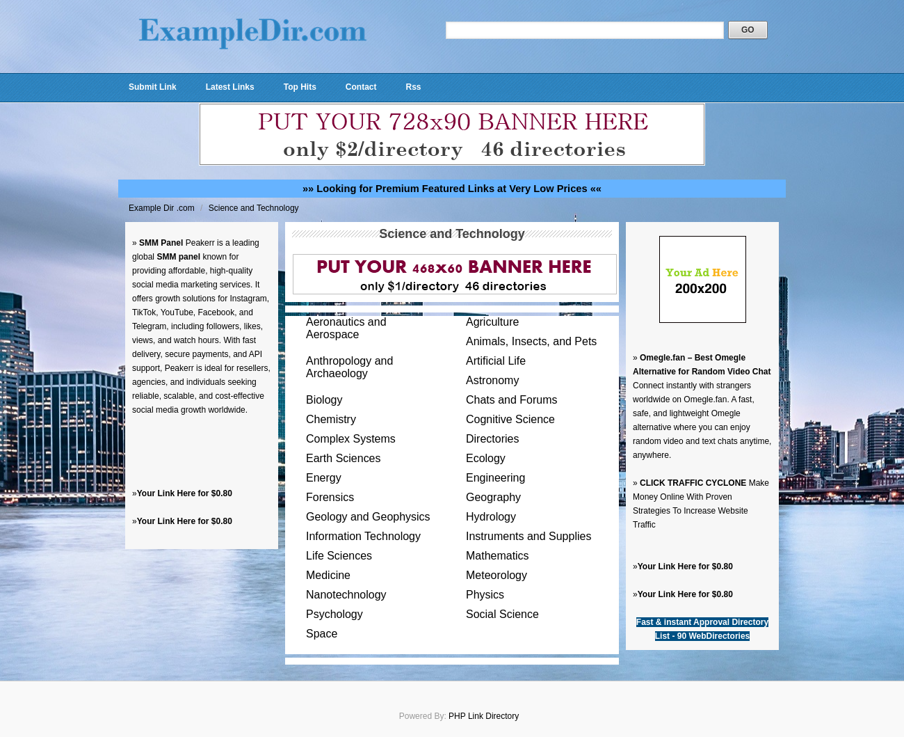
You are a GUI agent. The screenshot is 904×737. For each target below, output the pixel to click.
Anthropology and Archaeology (349, 367)
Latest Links (230, 87)
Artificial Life (496, 361)
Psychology (334, 614)
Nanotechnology (346, 595)
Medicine (328, 575)
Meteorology (496, 575)
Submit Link (153, 87)
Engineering (495, 478)
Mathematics (497, 556)
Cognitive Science (510, 419)
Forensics (330, 497)
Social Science (502, 614)
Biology (324, 400)
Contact (361, 87)
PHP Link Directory (484, 716)
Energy (323, 478)
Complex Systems (351, 439)
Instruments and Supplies (528, 536)
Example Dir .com (163, 208)
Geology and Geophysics (368, 517)
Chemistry (331, 419)
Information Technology (363, 536)
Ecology (486, 458)
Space (321, 634)
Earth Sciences (343, 458)
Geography (493, 497)
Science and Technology (254, 208)
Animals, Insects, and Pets (531, 341)
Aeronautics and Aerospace (346, 328)
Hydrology (491, 517)
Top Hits (300, 87)
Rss (413, 87)
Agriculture (492, 322)
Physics (485, 595)
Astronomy (492, 380)
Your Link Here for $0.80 (184, 493)
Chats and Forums (511, 400)
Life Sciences (339, 556)
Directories (492, 439)
